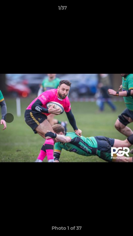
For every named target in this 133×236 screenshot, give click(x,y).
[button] (109, 9)
